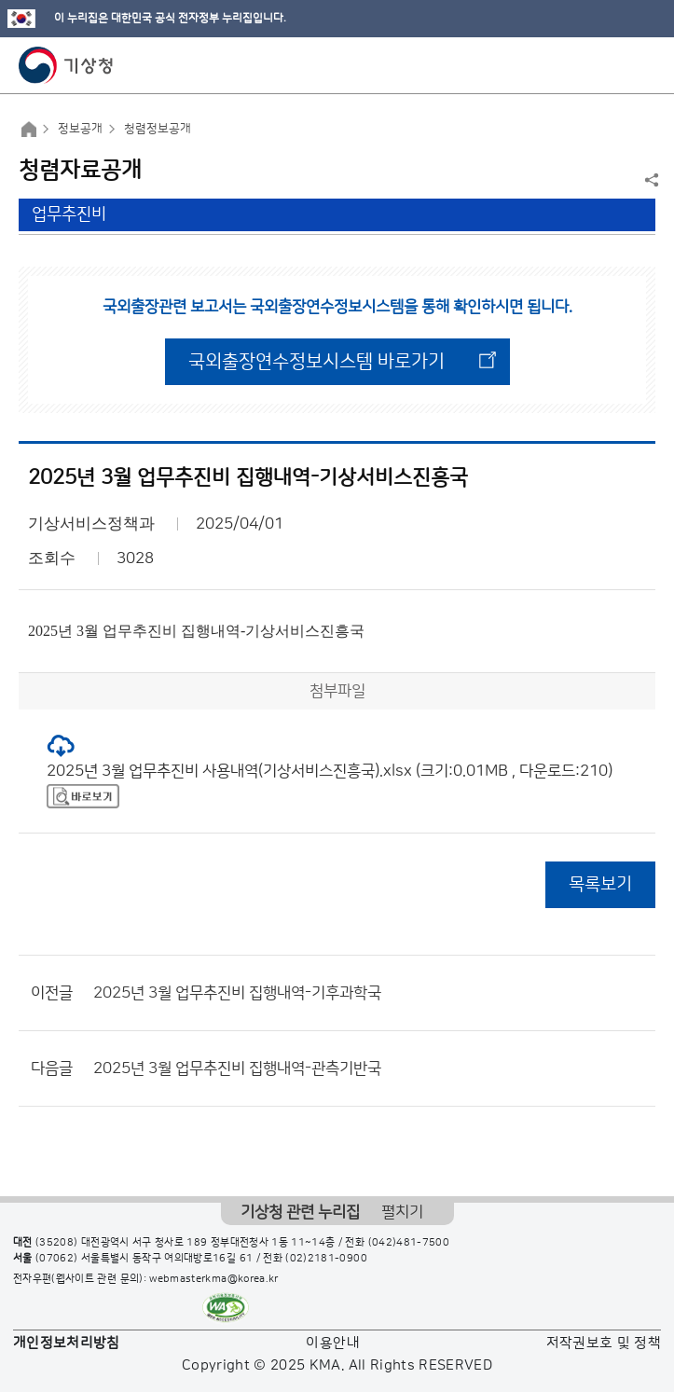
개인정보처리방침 (66, 1343)
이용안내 (332, 1343)
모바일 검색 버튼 (614, 65)
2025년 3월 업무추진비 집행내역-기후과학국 (237, 993)
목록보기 (600, 884)
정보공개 (80, 128)
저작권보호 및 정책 (604, 1343)
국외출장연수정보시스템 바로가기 (316, 361)
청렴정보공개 (157, 128)
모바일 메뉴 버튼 (643, 65)
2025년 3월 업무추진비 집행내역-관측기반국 (237, 1068)
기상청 (66, 65)
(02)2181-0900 (326, 1258)
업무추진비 (69, 214)
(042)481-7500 (409, 1242)
